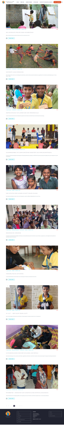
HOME (18, 2)
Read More (11, 38)
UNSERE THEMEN (29, 2)
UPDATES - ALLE (23, 29)
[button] (6, 38)
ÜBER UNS (22, 2)
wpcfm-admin (9, 29)
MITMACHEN (36, 2)
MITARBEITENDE (18, 29)
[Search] (62, 2)
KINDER (13, 29)
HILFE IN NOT (22, 231)
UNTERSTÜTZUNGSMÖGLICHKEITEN (46, 2)
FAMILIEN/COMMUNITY (15, 149)
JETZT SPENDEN (57, 2)
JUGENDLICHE (14, 109)
